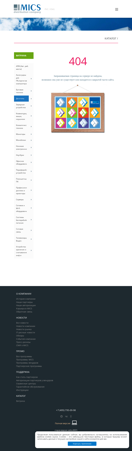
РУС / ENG (50, 9)
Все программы (24, 356)
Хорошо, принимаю (82, 443)
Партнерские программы (29, 366)
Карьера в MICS (24, 308)
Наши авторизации (26, 305)
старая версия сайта (66, 430)
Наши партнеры (24, 302)
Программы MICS (25, 359)
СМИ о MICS (22, 345)
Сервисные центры (26, 383)
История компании (26, 299)
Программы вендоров (27, 363)
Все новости (22, 323)
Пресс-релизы (23, 342)
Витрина (20, 401)
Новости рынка (24, 329)
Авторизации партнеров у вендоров (34, 380)
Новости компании (25, 326)
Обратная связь (24, 311)
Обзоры (20, 335)
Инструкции (22, 390)
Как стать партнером (27, 377)
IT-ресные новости (25, 332)
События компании (26, 339)
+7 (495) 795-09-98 (66, 410)
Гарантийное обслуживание (30, 386)
